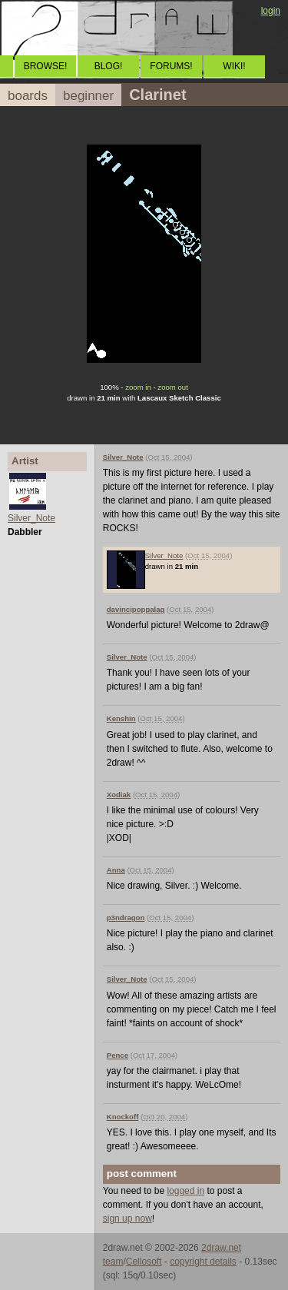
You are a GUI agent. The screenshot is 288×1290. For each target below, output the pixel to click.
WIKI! (234, 66)
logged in (185, 1190)
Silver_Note (31, 518)
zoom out (172, 387)
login (270, 10)
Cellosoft (144, 1261)
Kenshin (121, 718)
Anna (116, 870)
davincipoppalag (136, 609)
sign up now (127, 1218)
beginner (88, 95)
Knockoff (123, 1116)
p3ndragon (126, 917)
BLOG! (108, 66)
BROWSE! (46, 66)
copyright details (203, 1261)
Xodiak (119, 794)
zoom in (138, 387)
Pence (117, 1055)
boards (28, 95)
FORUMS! (171, 66)
